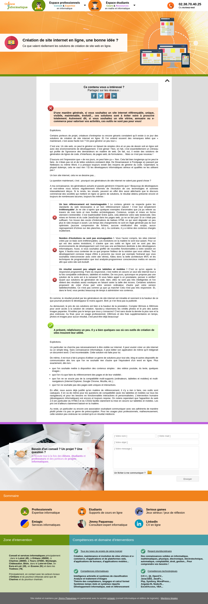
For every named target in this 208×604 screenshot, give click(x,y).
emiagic (111, 598)
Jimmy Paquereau (67, 598)
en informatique (58, 5)
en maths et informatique (110, 5)
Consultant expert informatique (104, 523)
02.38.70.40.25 (190, 4)
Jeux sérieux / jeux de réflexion (161, 511)
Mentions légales (169, 598)
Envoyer (188, 479)
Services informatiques (47, 523)
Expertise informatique (47, 511)
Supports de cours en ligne (104, 511)
